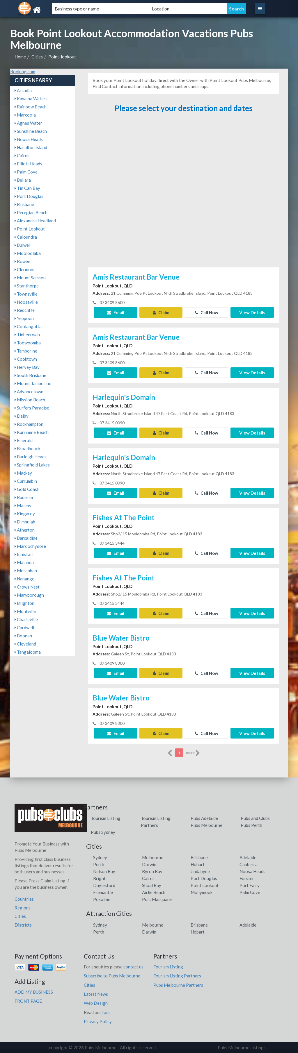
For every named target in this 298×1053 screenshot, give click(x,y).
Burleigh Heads (31, 456)
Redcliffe (25, 310)
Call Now (206, 312)
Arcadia (23, 90)
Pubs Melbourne (206, 825)
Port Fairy (250, 885)
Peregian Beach (31, 212)
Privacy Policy (98, 1021)
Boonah (23, 635)
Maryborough (29, 595)
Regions (23, 907)
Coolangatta (28, 326)
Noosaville (26, 302)
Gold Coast (27, 489)
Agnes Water (28, 123)
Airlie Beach (153, 892)
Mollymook (201, 892)
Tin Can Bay (27, 188)
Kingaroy (25, 513)
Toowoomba (28, 342)
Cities (37, 56)
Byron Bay (152, 871)
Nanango (25, 578)
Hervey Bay (27, 367)
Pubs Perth (251, 825)
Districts (23, 924)
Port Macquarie (157, 899)
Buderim (24, 497)
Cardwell (24, 627)
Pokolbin (101, 899)
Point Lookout (30, 228)
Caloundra (26, 236)
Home (20, 56)
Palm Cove (26, 171)
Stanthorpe (27, 285)
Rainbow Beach (31, 106)
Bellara (23, 180)
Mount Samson (30, 277)
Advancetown (29, 391)
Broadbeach (27, 448)
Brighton (24, 603)
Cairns (22, 155)
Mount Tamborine (33, 383)
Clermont (25, 269)
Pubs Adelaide (204, 818)
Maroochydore (30, 546)
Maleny (23, 505)
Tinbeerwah (27, 334)
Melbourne (152, 857)
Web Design (96, 1003)
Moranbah (26, 570)
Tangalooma (28, 652)
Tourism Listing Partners (177, 975)
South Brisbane (30, 375)
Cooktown (26, 359)
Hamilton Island (31, 147)
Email (115, 312)
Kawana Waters (31, 98)
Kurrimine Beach (32, 432)
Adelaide (248, 857)
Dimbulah (25, 521)
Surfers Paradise (32, 407)
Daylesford (104, 885)
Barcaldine (26, 538)
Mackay (23, 472)
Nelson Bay (104, 871)
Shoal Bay (151, 885)
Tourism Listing (105, 818)
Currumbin (26, 481)
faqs (106, 1012)
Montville (25, 611)
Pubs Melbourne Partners (178, 985)
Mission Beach (30, 399)
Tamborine (26, 350)
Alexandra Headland (35, 220)
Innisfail (24, 554)
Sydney (100, 857)
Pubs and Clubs (255, 818)
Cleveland (25, 643)
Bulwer (23, 245)
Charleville (26, 619)
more (193, 753)
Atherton (25, 529)
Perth (98, 864)
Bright (99, 878)
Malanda (24, 562)
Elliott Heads (28, 163)
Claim (161, 312)
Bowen (22, 261)
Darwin (149, 864)
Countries (24, 899)
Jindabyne (200, 871)
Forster (247, 878)
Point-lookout (62, 56)
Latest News (96, 994)
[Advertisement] (183, 192)
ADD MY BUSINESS (34, 992)
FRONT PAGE (28, 1001)
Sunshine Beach (31, 131)
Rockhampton (29, 424)
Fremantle (103, 892)
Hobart (198, 864)
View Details (252, 312)
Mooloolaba (28, 253)
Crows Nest (27, 586)
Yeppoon (24, 318)
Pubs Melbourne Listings (242, 1047)
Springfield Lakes (32, 464)
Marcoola (25, 114)
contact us (133, 966)
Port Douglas (29, 196)
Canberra (249, 864)
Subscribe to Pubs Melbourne (112, 975)
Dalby (22, 416)
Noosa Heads (29, 139)
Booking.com (22, 71)
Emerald (24, 440)
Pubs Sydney (103, 832)
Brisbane (24, 204)
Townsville (26, 293)
